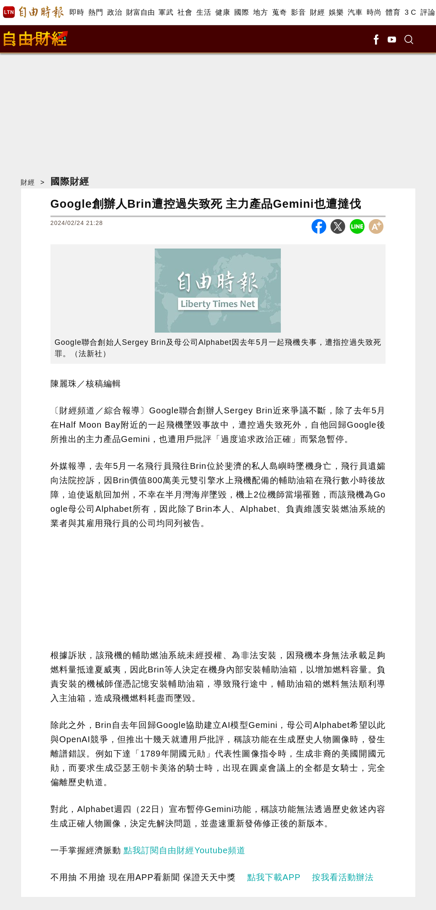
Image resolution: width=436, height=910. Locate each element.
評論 (427, 12)
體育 (393, 12)
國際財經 (69, 181)
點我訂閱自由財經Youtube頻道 (185, 850)
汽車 (355, 12)
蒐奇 (279, 12)
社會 (184, 12)
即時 (76, 12)
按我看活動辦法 (343, 877)
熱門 (95, 12)
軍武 (166, 12)
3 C (410, 12)
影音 (298, 12)
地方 (260, 12)
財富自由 (140, 12)
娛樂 (336, 12)
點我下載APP (274, 877)
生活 (203, 12)
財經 (317, 12)
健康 (222, 12)
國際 (241, 12)
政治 (114, 12)
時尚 (374, 12)
